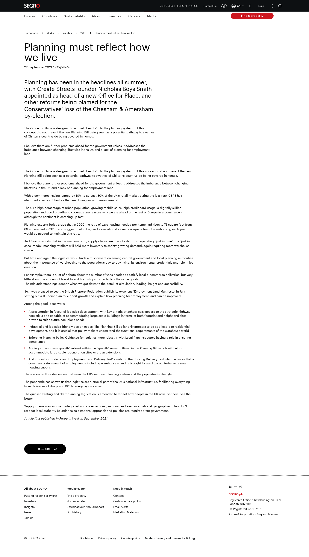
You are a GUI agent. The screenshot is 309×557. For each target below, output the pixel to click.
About (96, 16)
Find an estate (76, 501)
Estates (29, 16)
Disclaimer (86, 538)
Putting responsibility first (40, 495)
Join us (28, 517)
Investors (114, 16)
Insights (67, 32)
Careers (134, 16)
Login (261, 6)
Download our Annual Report (85, 507)
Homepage (31, 32)
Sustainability (74, 16)
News (27, 512)
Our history (74, 512)
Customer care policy (127, 501)
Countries (49, 16)
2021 (83, 32)
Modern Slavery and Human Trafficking (170, 538)
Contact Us (210, 6)
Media (152, 16)
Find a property (252, 15)
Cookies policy (130, 538)
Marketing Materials (126, 512)
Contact (118, 495)
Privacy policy (107, 538)
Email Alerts (120, 507)
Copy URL (44, 448)
